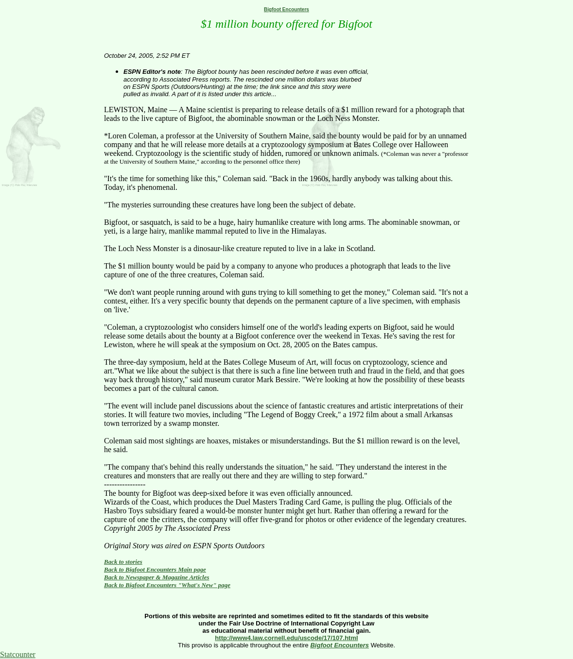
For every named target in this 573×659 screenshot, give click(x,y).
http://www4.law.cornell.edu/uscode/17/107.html (286, 638)
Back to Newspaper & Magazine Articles (156, 577)
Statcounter (17, 654)
